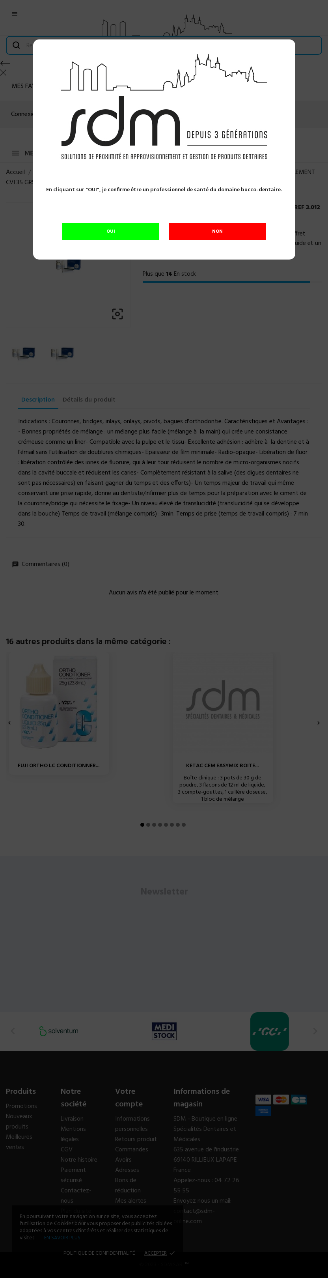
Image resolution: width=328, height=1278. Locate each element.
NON (217, 231)
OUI (110, 231)
